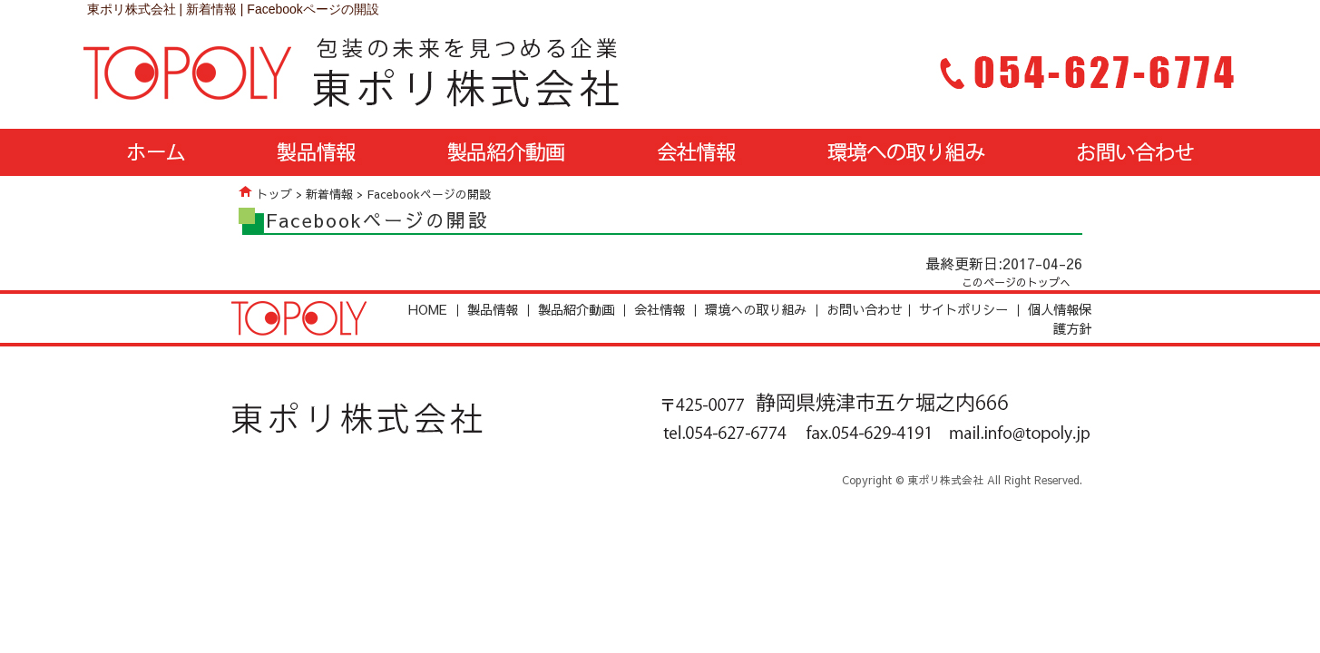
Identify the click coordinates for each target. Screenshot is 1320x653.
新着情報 (329, 193)
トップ (274, 193)
